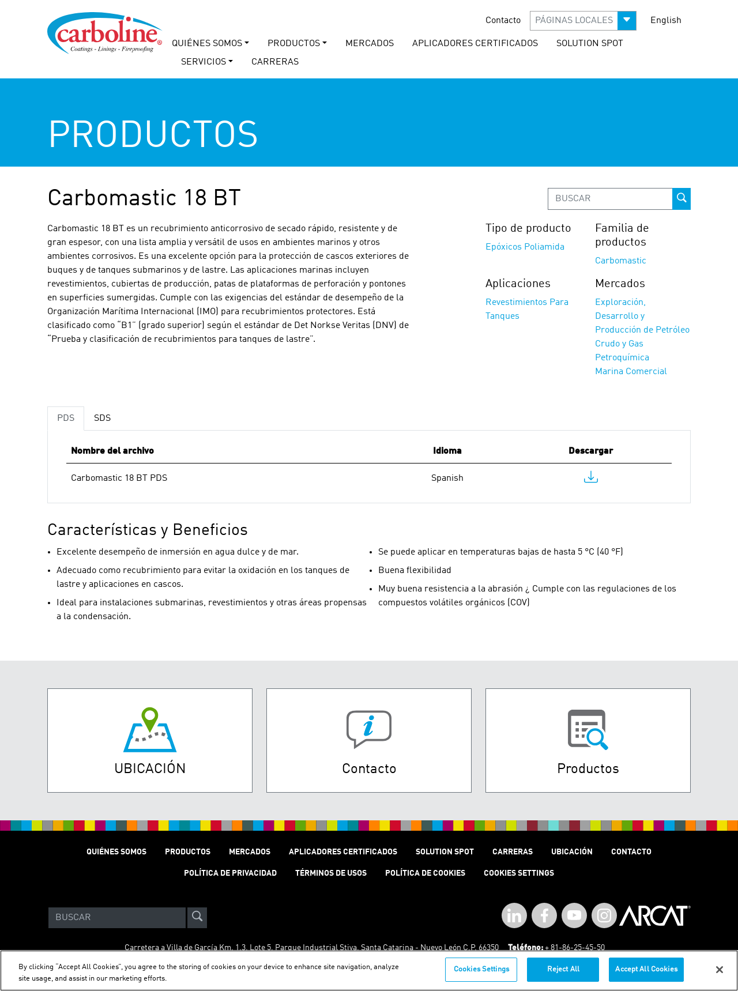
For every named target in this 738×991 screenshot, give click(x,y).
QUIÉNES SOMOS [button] (207, 43)
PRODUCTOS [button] (294, 43)
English (665, 20)
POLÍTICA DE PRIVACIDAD (230, 873)
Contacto (503, 20)
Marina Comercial (631, 371)
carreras (275, 62)
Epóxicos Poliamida (524, 247)
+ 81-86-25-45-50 (575, 948)
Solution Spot (445, 852)
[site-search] (197, 917)
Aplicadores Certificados (475, 43)
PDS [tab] (65, 418)
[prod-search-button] (681, 199)
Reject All (563, 976)
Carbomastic (620, 261)
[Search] (117, 917)
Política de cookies (425, 873)
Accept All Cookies (646, 976)
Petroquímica (622, 358)
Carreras (512, 852)
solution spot (589, 43)
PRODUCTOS (187, 852)
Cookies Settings (481, 976)
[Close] (719, 976)
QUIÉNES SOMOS (116, 852)
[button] (583, 21)
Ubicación (572, 852)
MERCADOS (369, 43)
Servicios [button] (203, 62)
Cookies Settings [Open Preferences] (519, 873)
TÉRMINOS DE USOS (331, 873)
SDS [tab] (102, 418)
